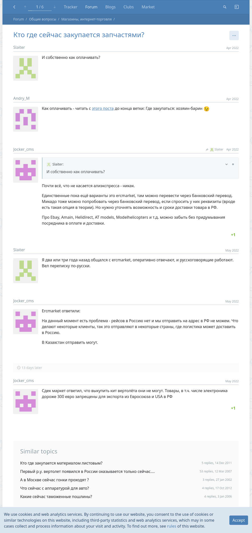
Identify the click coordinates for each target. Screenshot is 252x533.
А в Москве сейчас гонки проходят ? (54, 480)
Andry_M (21, 98)
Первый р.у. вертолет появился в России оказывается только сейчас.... (87, 471)
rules (171, 526)
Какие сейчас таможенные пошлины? (56, 496)
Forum (91, 7)
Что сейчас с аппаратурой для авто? (54, 488)
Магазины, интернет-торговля (86, 19)
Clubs (129, 7)
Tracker (70, 7)
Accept (239, 520)
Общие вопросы (42, 19)
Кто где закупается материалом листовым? (61, 463)
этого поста (103, 108)
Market (148, 7)
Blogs (110, 7)
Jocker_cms (23, 149)
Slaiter (19, 47)
